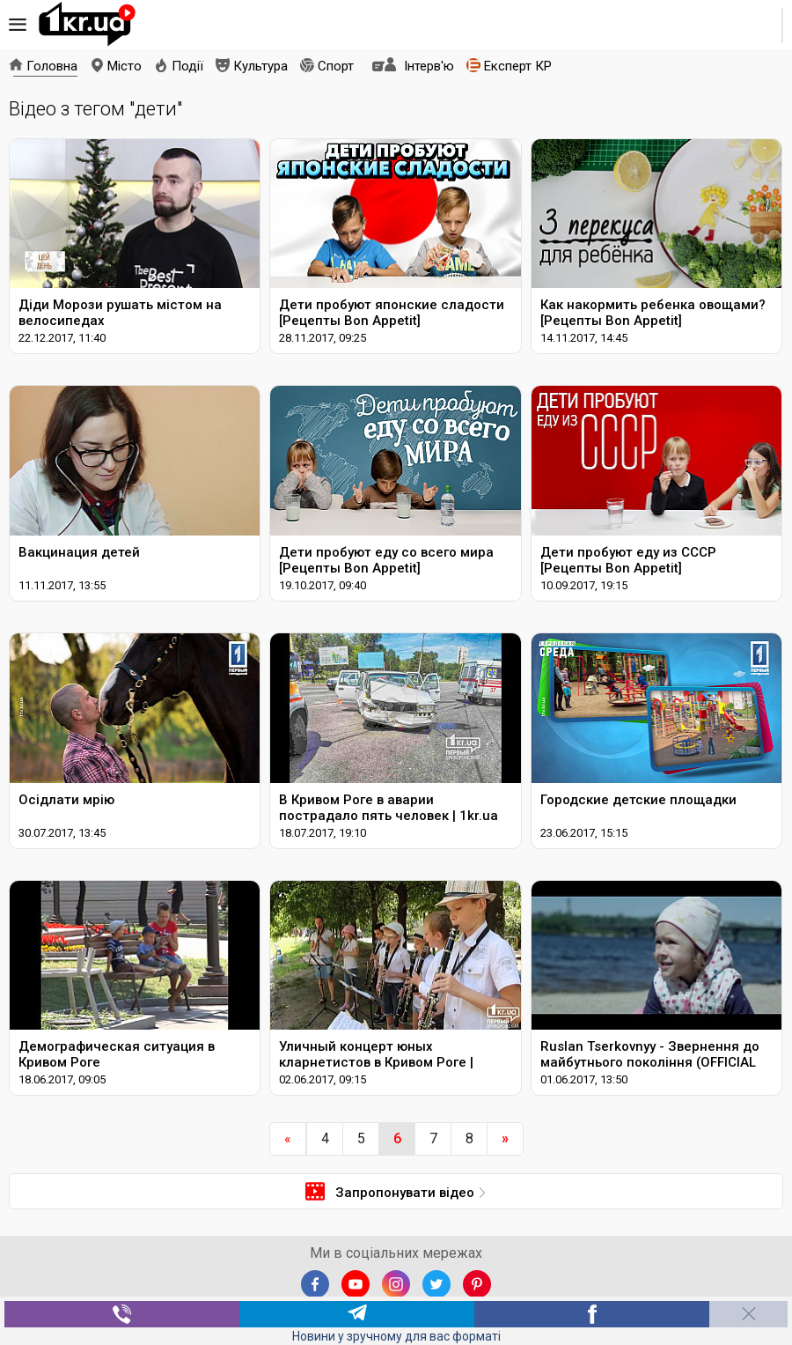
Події (187, 66)
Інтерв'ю (429, 66)
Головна (51, 66)
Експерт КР (518, 66)
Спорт (336, 66)
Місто (124, 66)
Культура (260, 66)
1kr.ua (87, 25)
